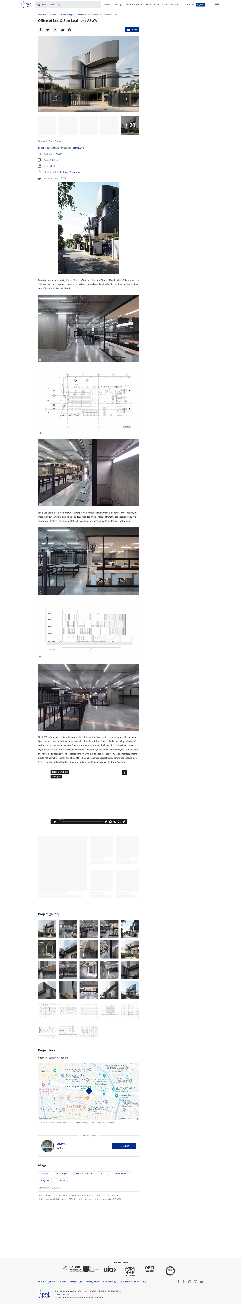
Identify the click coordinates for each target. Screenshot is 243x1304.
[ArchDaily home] (27, 4)
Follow (124, 1146)
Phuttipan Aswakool (69, 172)
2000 (52, 160)
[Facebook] (40, 29)
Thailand (78, 148)
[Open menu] (216, 4)
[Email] (62, 29)
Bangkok (55, 288)
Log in (190, 4)
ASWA (59, 154)
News (165, 4)
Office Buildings (48, 148)
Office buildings (121, 1173)
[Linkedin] (55, 29)
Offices (103, 1173)
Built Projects (62, 1173)
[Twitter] (47, 29)
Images (119, 4)
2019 (52, 166)
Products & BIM (134, 4)
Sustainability (158, 1060)
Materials (195, 1060)
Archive (174, 4)
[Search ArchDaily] (70, 4)
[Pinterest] (69, 29)
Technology (178, 1060)
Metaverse (157, 1067)
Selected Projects (84, 1173)
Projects (108, 4)
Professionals (152, 4)
